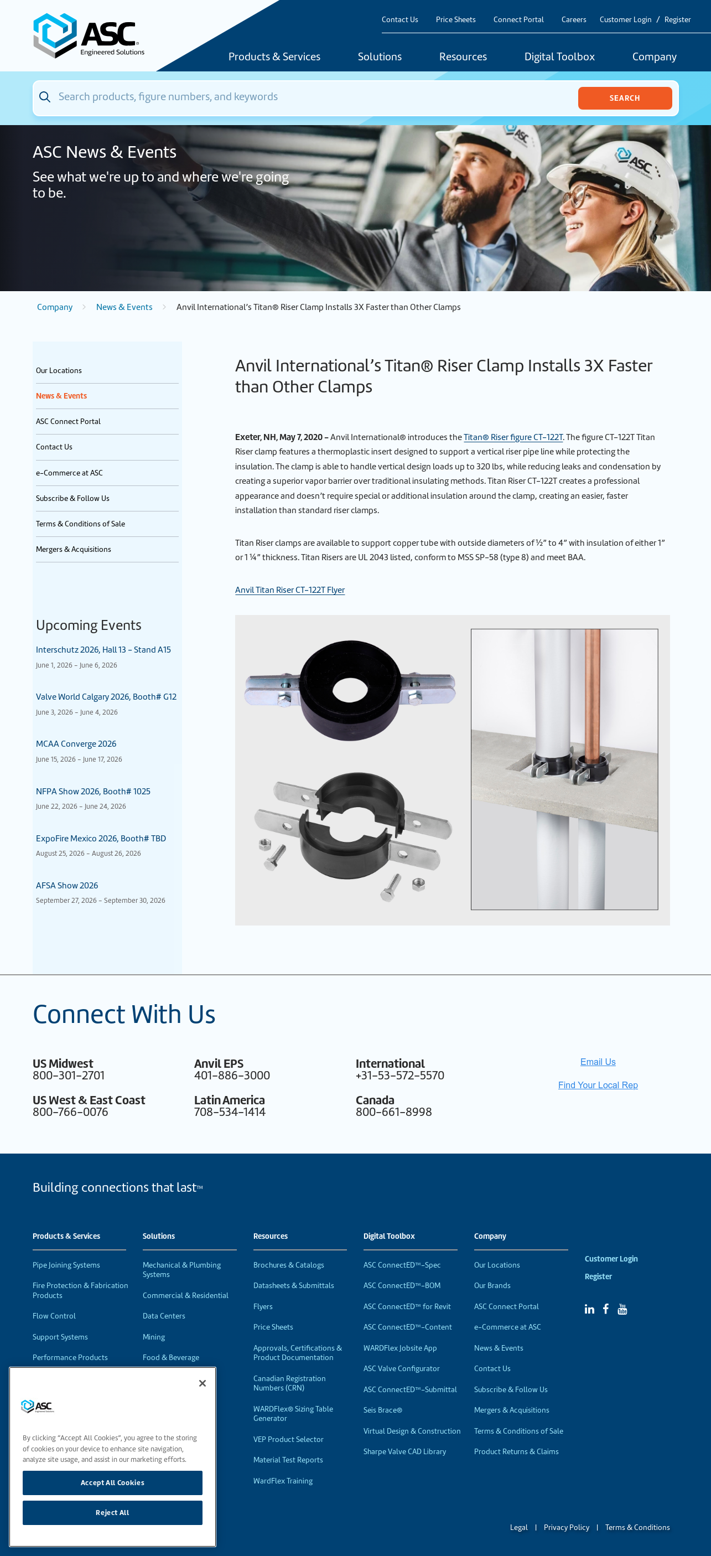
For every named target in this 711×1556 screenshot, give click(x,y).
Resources (463, 57)
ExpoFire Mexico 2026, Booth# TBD (101, 838)
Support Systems (60, 1337)
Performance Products (70, 1357)
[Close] (202, 1383)
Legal (519, 1527)
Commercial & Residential (186, 1295)
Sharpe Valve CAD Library (405, 1451)
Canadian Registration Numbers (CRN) (289, 1383)
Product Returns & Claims (516, 1451)
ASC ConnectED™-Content (408, 1327)
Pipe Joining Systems (66, 1265)
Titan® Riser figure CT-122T (513, 437)
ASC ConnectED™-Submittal (410, 1389)
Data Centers (164, 1316)
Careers (574, 19)
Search (625, 98)
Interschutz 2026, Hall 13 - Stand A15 (103, 649)
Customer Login (626, 19)
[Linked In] (589, 1309)
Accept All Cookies (113, 1482)
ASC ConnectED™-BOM (402, 1285)
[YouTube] (622, 1309)
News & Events (124, 307)
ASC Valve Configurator (402, 1368)
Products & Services (274, 57)
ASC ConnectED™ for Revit (407, 1306)
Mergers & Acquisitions (73, 549)
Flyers (263, 1306)
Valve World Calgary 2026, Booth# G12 (106, 696)
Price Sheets (456, 19)
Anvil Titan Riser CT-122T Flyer (290, 590)
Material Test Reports (288, 1460)
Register (678, 19)
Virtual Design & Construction (412, 1431)
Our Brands (492, 1285)
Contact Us (400, 19)
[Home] (95, 36)
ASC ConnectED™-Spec (402, 1265)
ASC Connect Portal (68, 421)
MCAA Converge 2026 (76, 743)
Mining (154, 1337)
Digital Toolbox (560, 57)
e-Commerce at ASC (69, 473)
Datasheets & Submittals (293, 1285)
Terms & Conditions (637, 1527)
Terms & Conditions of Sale (80, 524)
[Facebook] (606, 1309)
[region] (112, 1457)
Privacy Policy (566, 1527)
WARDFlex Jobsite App (400, 1348)
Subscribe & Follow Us (73, 498)
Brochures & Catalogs (288, 1265)
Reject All (112, 1512)
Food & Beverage (171, 1357)
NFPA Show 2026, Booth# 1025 (93, 791)
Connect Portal (519, 19)
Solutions (380, 57)
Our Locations (59, 370)
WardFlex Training (283, 1481)
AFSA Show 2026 (67, 885)
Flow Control (54, 1316)
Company (654, 57)
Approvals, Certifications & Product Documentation (297, 1353)
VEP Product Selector (288, 1439)
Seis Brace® (383, 1410)
